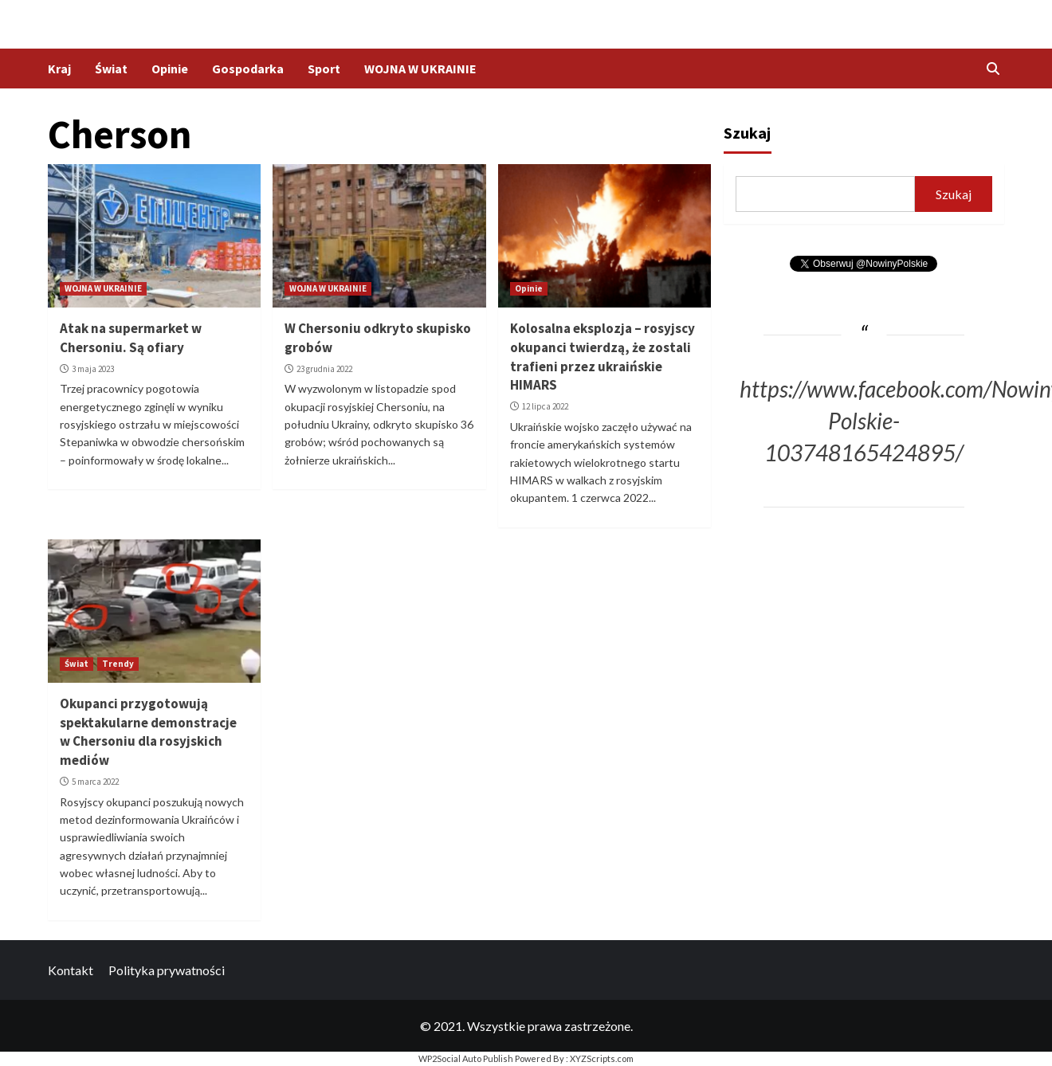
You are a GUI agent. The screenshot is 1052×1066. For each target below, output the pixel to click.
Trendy (118, 663)
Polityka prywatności (166, 970)
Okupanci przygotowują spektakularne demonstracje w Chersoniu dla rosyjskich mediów (148, 732)
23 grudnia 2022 (324, 368)
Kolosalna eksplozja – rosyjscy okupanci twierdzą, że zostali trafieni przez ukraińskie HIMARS (602, 356)
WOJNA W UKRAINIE (420, 68)
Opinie (169, 68)
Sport (324, 68)
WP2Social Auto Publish (465, 1058)
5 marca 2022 (95, 781)
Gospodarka (248, 68)
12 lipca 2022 (545, 406)
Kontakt (70, 970)
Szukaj (747, 133)
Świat (111, 68)
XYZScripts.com (602, 1058)
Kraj (59, 68)
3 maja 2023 (93, 368)
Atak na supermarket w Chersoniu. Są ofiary (131, 337)
